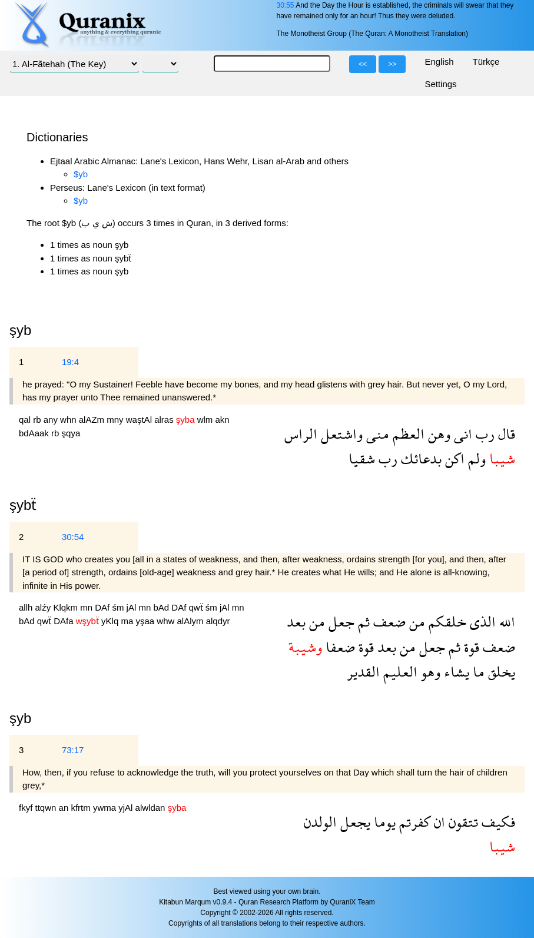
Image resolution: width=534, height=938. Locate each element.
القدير (363, 671)
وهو (428, 671)
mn (87, 607)
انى (461, 433)
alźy (44, 607)
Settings (440, 84)
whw (167, 621)
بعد (296, 621)
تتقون (461, 821)
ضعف (388, 621)
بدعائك (419, 458)
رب (483, 433)
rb (38, 420)
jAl (133, 607)
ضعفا (338, 647)
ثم (362, 621)
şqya (71, 433)
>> (392, 64)
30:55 (285, 5)
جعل (339, 621)
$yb (81, 174)
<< (363, 64)
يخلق (500, 671)
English (438, 62)
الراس (300, 433)
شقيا (362, 458)
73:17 (73, 750)
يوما (383, 821)
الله (505, 621)
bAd (162, 607)
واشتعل (340, 433)
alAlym (191, 621)
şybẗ (23, 505)
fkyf (27, 808)
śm (119, 607)
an (65, 808)
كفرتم (413, 821)
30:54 (73, 537)
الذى (481, 621)
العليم (398, 671)
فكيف (496, 821)
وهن (437, 433)
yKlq (111, 621)
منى (376, 433)
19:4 (70, 362)
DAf (103, 607)
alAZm (93, 420)
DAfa (65, 621)
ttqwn (47, 808)
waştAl (140, 420)
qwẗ (197, 607)
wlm (206, 420)
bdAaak (35, 433)
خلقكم (445, 621)
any (52, 420)
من (415, 621)
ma (128, 621)
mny (116, 420)
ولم (475, 458)
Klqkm (66, 607)
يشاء (454, 671)
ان (437, 821)
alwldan (151, 808)
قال (505, 433)
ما (477, 671)
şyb (20, 718)
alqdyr (218, 621)
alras (165, 420)
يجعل (353, 821)
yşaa (146, 621)
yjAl (126, 808)
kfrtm (82, 808)
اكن (453, 458)
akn (222, 420)
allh (27, 607)
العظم (406, 433)
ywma (105, 808)
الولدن (320, 821)
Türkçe (486, 62)
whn (69, 420)
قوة (469, 647)
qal (26, 420)
